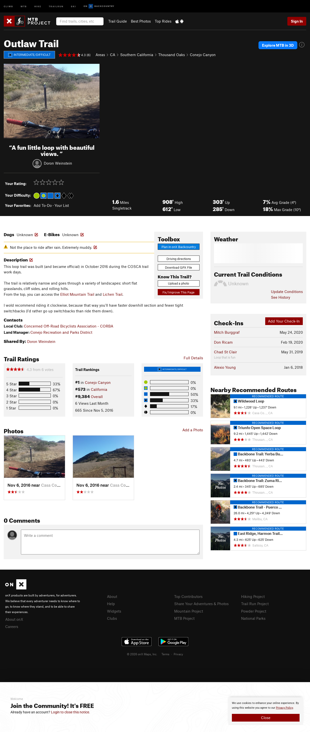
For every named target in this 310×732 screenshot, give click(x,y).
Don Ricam (223, 342)
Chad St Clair (225, 352)
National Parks (253, 618)
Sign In (297, 21)
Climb (8, 6)
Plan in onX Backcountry (178, 247)
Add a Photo (192, 430)
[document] (266, 711)
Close (265, 717)
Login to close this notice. (70, 712)
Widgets (114, 611)
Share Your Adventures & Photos (201, 603)
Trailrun (56, 6)
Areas (100, 54)
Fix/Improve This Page (178, 292)
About (112, 596)
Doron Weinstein (58, 163)
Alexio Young (225, 367)
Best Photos (141, 21)
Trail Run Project (255, 603)
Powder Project (253, 611)
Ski (73, 6)
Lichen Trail (112, 294)
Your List (61, 205)
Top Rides (163, 21)
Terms (165, 654)
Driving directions (178, 259)
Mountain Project (188, 611)
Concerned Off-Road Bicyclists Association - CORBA (68, 326)
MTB (24, 6)
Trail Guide (117, 21)
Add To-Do (43, 205)
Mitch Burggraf (227, 332)
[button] (9, 101)
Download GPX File (178, 267)
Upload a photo (178, 283)
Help (111, 603)
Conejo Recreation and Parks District (61, 332)
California (99, 389)
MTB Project (184, 618)
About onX (14, 619)
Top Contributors (188, 596)
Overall (97, 396)
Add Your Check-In (284, 321)
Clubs (112, 618)
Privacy (178, 654)
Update (287, 291)
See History (280, 297)
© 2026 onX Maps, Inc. (142, 654)
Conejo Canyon (203, 54)
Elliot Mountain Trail (77, 294)
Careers (11, 626)
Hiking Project (253, 596)
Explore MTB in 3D (278, 45)
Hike (37, 6)
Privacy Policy (284, 707)
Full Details (193, 358)
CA (112, 54)
